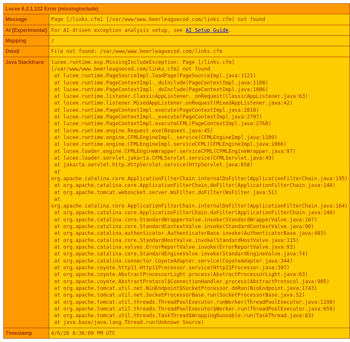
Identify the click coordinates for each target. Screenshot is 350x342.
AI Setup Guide (207, 30)
